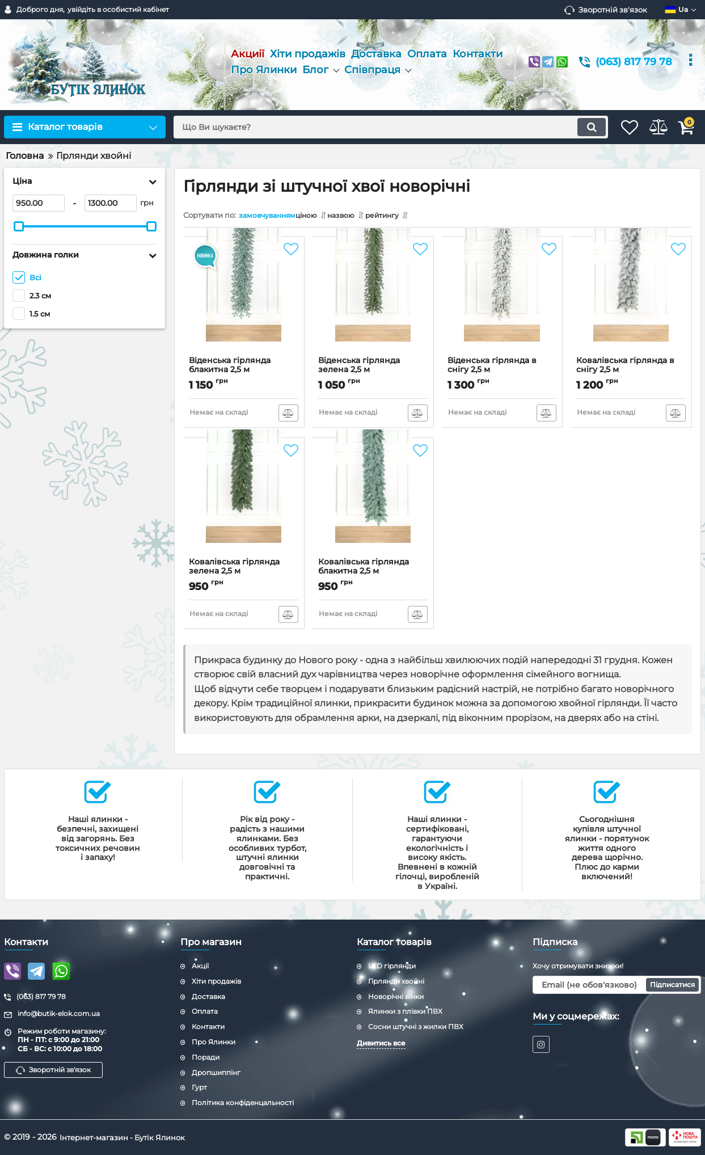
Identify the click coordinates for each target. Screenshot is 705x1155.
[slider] (19, 226)
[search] (374, 127)
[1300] (111, 203)
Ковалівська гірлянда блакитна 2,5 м (373, 574)
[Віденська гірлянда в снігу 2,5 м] (502, 302)
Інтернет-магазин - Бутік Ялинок (127, 1137)
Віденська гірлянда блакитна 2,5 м (243, 373)
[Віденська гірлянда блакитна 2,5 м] (243, 302)
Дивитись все (381, 1043)
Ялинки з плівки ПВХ (405, 1011)
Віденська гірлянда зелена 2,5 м (373, 373)
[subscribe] (617, 985)
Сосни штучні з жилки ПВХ (415, 1026)
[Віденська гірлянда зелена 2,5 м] (373, 302)
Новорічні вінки (396, 996)
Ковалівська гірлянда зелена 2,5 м (243, 574)
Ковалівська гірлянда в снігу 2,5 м (631, 373)
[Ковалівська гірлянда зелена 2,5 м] (243, 503)
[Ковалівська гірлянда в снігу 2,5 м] (631, 302)
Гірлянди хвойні (396, 981)
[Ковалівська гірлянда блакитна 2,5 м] (373, 503)
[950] (38, 203)
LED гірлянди (392, 966)
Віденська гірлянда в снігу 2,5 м (502, 373)
